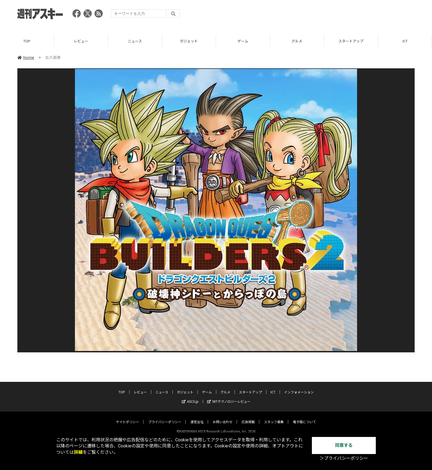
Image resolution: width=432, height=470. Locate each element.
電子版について (304, 417)
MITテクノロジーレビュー (228, 396)
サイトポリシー (127, 417)
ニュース (135, 41)
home (25, 57)
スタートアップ (350, 41)
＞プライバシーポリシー (344, 458)
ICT (405, 41)
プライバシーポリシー (164, 417)
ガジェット (189, 41)
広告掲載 (248, 417)
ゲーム (242, 41)
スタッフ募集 (274, 417)
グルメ (296, 41)
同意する (344, 445)
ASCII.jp (190, 396)
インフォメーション (299, 387)
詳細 (78, 452)
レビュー (81, 41)
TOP (26, 41)
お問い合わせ (223, 417)
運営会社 (197, 417)
